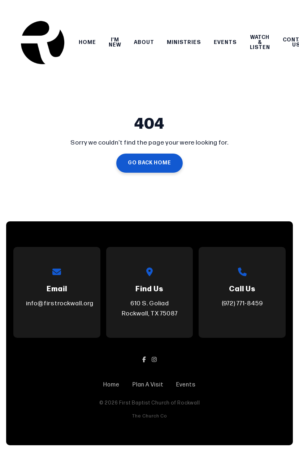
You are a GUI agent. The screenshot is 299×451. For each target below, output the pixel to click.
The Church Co (149, 416)
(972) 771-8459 (242, 303)
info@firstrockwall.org (60, 303)
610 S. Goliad (149, 309)
